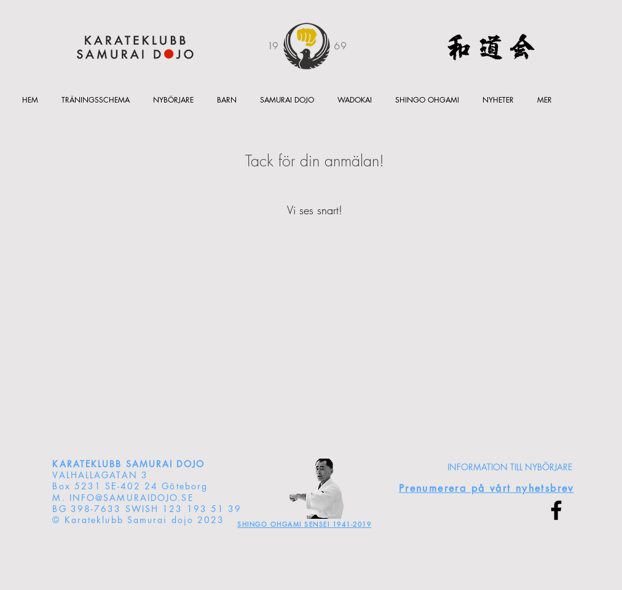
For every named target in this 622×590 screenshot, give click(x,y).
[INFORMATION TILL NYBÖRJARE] (510, 467)
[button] (226, 100)
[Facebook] (556, 510)
